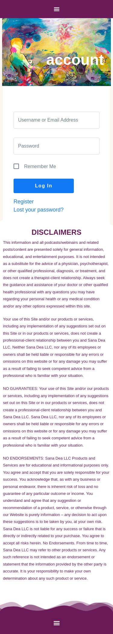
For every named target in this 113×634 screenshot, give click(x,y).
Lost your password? (39, 210)
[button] (56, 623)
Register (24, 202)
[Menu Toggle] (57, 9)
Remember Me (40, 166)
